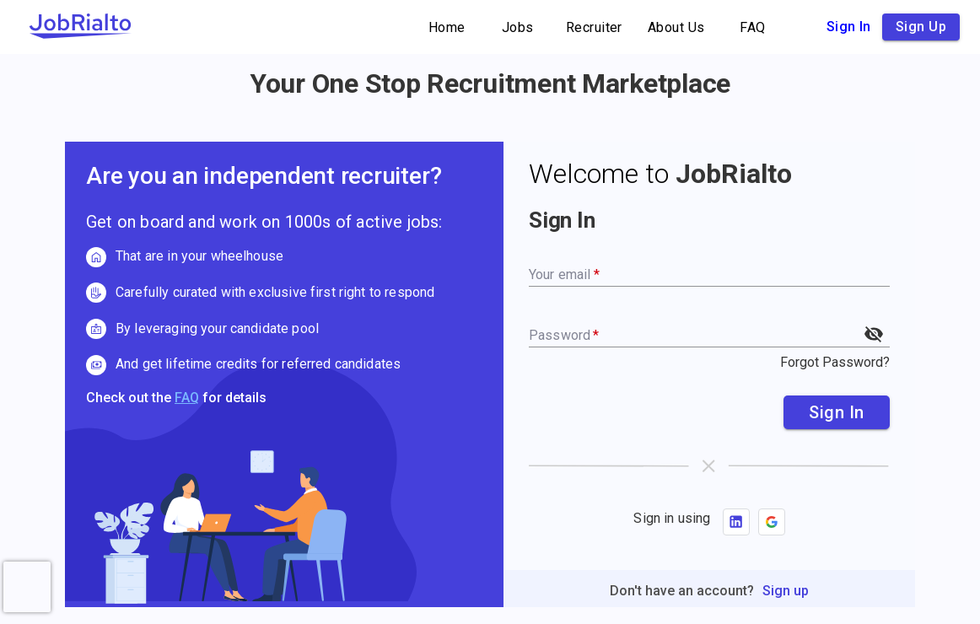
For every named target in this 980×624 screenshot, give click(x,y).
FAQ (753, 27)
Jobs (518, 27)
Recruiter (594, 27)
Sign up (921, 26)
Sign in (849, 26)
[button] (771, 521)
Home (447, 27)
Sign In (836, 412)
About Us (676, 27)
